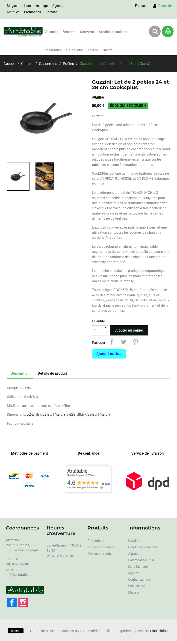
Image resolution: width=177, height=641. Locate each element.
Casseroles (53, 50)
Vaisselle (51, 32)
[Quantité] (97, 330)
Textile (93, 50)
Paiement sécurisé (141, 560)
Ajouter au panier (129, 330)
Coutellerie (74, 50)
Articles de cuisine (113, 32)
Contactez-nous (139, 579)
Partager (111, 342)
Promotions (32, 12)
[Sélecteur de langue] (141, 5)
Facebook (12, 602)
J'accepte (15, 631)
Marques (13, 12)
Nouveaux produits (100, 547)
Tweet (123, 342)
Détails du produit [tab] (52, 373)
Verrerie (69, 32)
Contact (51, 12)
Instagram (23, 602)
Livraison (134, 541)
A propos (134, 554)
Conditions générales (143, 547)
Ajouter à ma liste (108, 354)
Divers (107, 50)
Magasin (13, 6)
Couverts (87, 32)
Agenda (57, 6)
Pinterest (135, 342)
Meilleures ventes (99, 554)
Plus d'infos (159, 631)
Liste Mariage (138, 566)
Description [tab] (20, 373)
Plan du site (136, 586)
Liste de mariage (36, 6)
